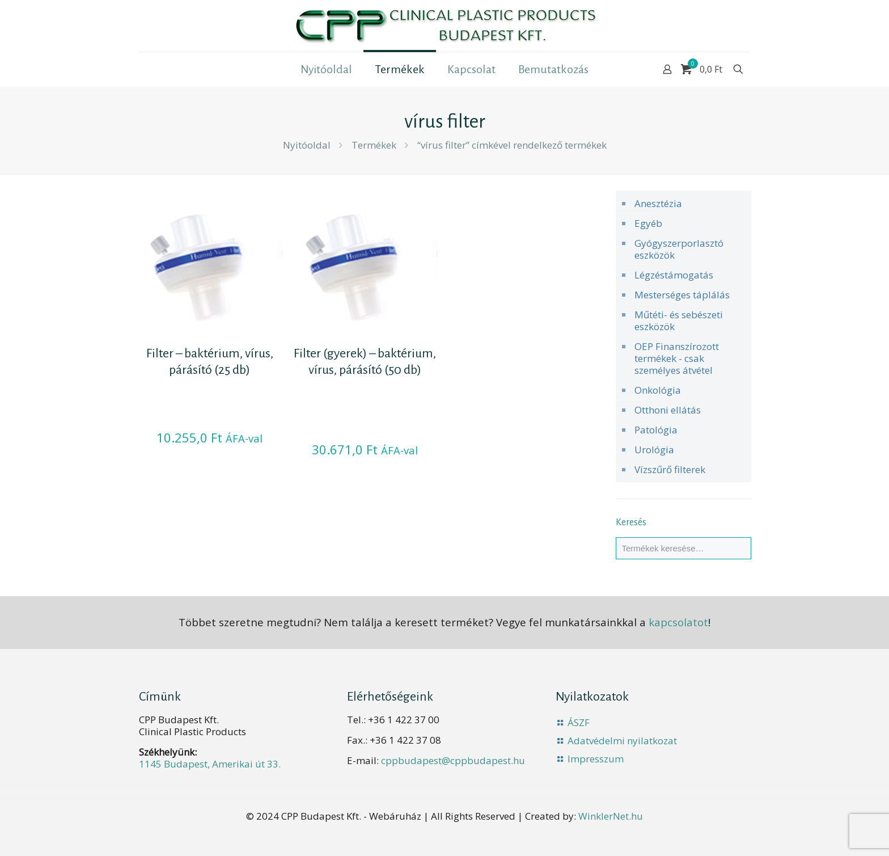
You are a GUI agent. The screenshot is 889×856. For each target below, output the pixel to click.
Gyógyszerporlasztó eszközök (678, 249)
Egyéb (648, 223)
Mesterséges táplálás (682, 294)
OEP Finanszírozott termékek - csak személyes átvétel (676, 358)
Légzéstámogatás (673, 274)
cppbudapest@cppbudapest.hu (453, 760)
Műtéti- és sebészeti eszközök (678, 320)
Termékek (374, 144)
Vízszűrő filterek (669, 469)
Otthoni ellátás (667, 409)
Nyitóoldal (307, 144)
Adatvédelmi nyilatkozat (622, 740)
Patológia (656, 429)
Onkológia (657, 390)
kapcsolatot (678, 622)
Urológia (654, 449)
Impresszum (596, 758)
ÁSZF (579, 722)
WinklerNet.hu (610, 816)
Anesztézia (658, 203)
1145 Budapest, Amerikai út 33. (210, 763)
